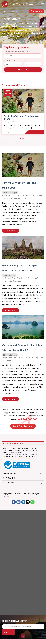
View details (36, 132)
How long (29, 60)
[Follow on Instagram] (18, 502)
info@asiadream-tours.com (23, 454)
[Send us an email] (28, 502)
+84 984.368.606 (27, 419)
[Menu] (42, 4)
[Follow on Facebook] (14, 502)
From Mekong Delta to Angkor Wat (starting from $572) (20, 268)
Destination (9, 60)
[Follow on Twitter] (23, 502)
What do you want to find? (16, 52)
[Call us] (32, 502)
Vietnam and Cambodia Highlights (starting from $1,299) (22, 347)
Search (22, 69)
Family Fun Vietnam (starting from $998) (19, 185)
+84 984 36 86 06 (15, 452)
